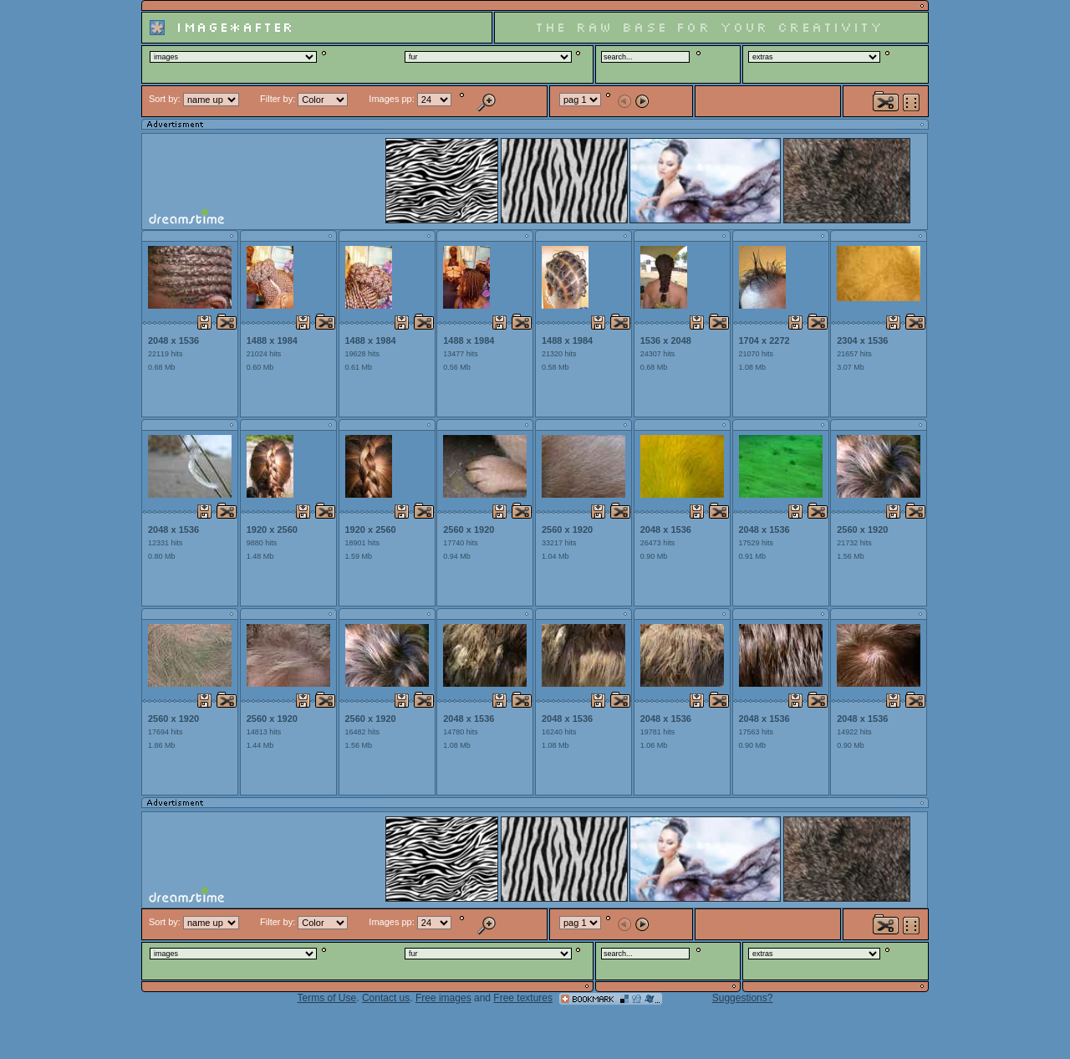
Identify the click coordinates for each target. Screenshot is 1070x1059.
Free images (443, 998)
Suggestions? (742, 998)
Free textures (523, 998)
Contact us (386, 998)
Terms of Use (327, 998)
